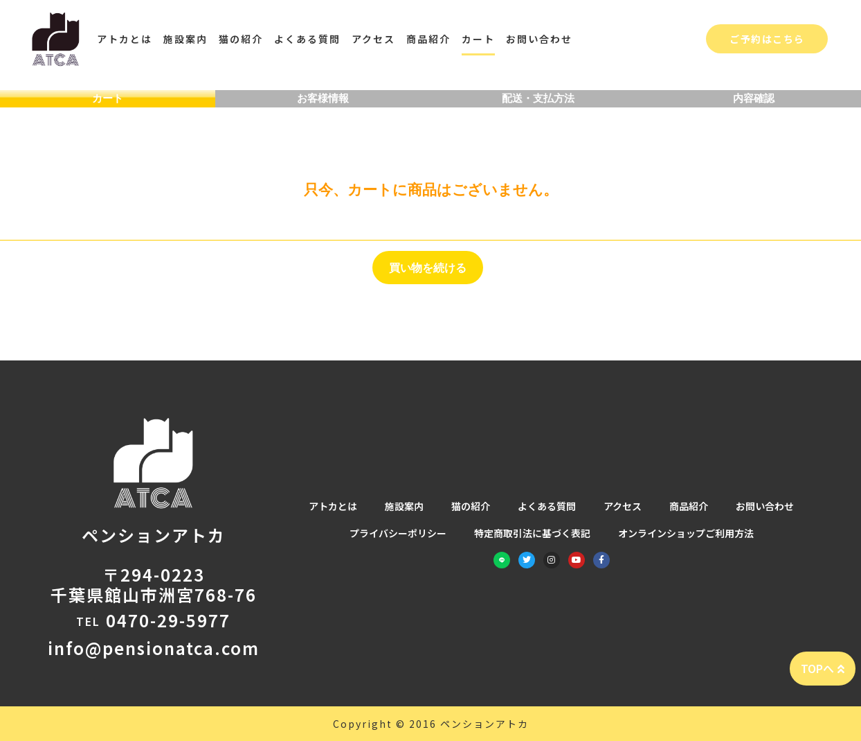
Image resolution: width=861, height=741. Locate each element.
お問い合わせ (539, 39)
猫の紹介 (241, 39)
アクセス (373, 39)
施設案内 (185, 39)
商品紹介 (428, 39)
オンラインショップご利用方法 (686, 534)
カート (478, 39)
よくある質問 (307, 39)
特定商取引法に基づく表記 (532, 534)
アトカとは (124, 39)
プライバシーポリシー (398, 534)
